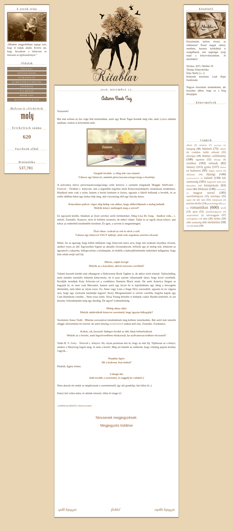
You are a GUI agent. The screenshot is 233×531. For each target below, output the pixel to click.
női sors (201, 199)
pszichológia (213, 203)
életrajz (217, 159)
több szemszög (193, 222)
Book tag (27, 95)
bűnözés (207, 148)
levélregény (221, 189)
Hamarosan (26, 77)
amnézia (203, 145)
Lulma (163, 118)
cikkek (223, 149)
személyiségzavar (213, 211)
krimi (189, 189)
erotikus (191, 163)
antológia (217, 145)
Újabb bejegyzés (67, 509)
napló (188, 200)
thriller (217, 218)
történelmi (213, 222)
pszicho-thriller (194, 203)
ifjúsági (210, 174)
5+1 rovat (27, 91)
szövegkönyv (192, 218)
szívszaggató (212, 215)
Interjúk (26, 86)
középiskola (211, 185)
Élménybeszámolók (27, 82)
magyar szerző (204, 192)
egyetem (200, 159)
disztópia (191, 156)
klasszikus (191, 185)
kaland (208, 178)
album (189, 145)
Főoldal (115, 509)
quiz (224, 203)
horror (223, 167)
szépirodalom (192, 215)
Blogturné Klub (27, 100)
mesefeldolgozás (194, 196)
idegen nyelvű (215, 170)
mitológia (215, 196)
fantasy (190, 167)
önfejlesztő (217, 200)
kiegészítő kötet (214, 182)
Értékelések (27, 73)
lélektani (203, 189)
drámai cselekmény (214, 155)
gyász (207, 167)
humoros (195, 170)
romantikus (199, 207)
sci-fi (223, 208)
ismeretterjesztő (192, 178)
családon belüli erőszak (205, 152)
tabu (205, 218)
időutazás (190, 174)
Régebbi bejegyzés (164, 509)
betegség (190, 148)
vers (188, 226)
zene (196, 225)
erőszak (213, 163)
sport (195, 211)
